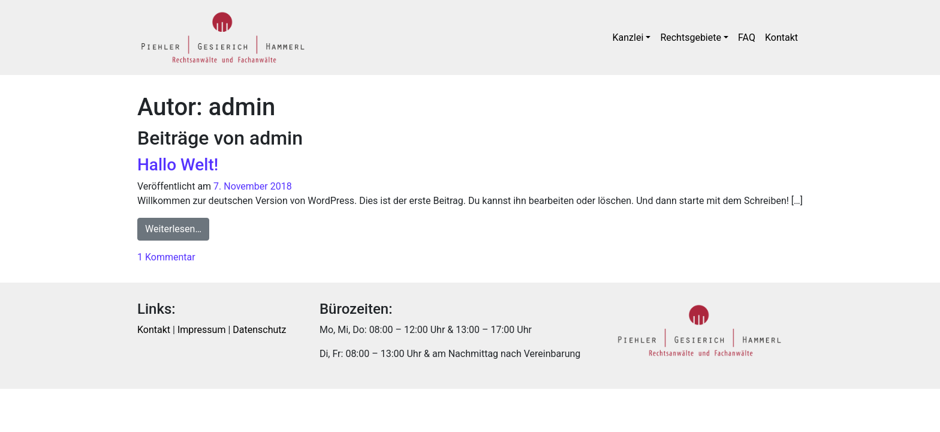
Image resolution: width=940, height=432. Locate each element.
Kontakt (781, 37)
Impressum (201, 329)
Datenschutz (259, 329)
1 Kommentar (166, 257)
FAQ (746, 37)
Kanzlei (628, 37)
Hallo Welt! (177, 165)
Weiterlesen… (177, 228)
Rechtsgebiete (690, 37)
